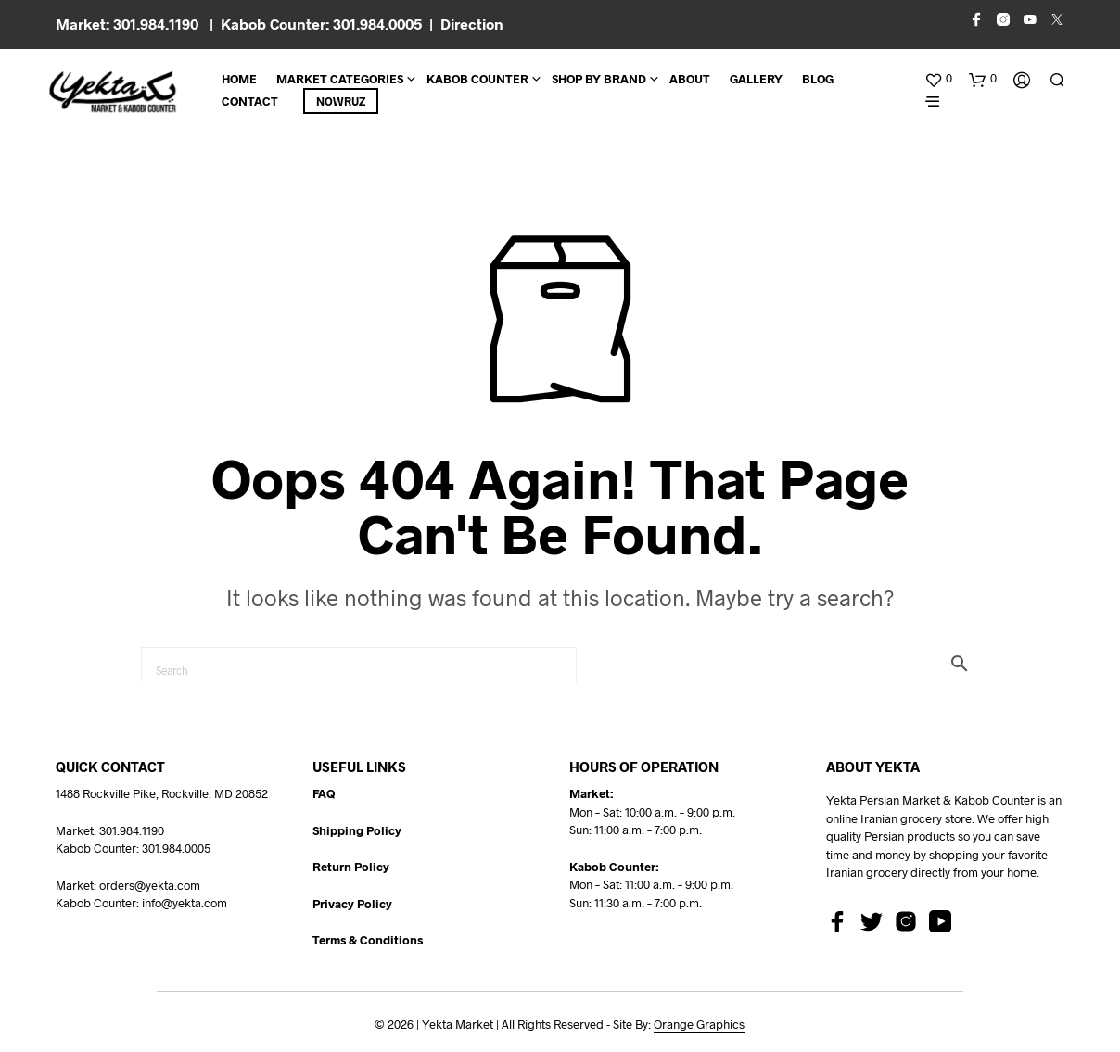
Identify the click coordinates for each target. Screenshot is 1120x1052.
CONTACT (250, 101)
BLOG (818, 78)
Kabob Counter (477, 78)
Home (239, 78)
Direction (471, 23)
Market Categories (339, 78)
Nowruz (340, 101)
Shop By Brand (599, 78)
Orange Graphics (699, 1025)
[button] (938, 79)
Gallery (756, 78)
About (689, 78)
